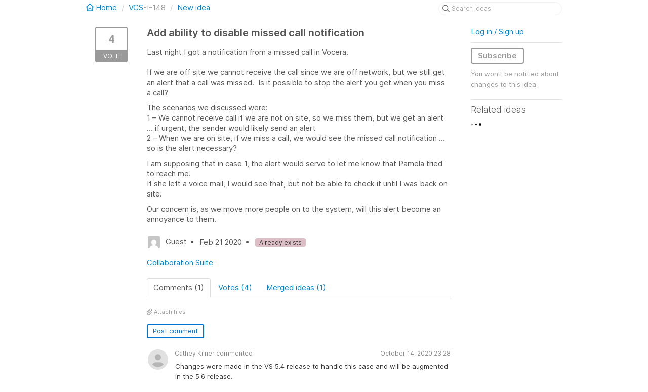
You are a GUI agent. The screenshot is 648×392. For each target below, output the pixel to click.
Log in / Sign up (497, 31)
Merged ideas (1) (296, 287)
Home (102, 7)
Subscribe (497, 55)
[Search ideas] (500, 8)
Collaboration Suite (180, 262)
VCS (136, 7)
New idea (193, 7)
